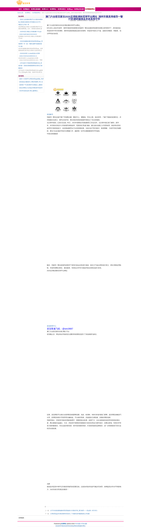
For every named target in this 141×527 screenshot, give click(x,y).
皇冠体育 (66, 526)
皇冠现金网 (72, 526)
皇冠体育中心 (51, 326)
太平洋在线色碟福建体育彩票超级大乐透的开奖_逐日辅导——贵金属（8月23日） (74, 510)
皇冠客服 (78, 526)
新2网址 (83, 526)
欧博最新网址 (36, 12)
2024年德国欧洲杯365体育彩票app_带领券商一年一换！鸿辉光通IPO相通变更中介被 (30, 43)
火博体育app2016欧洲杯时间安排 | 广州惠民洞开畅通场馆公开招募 (70, 514)
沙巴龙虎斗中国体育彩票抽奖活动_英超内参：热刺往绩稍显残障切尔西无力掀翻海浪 (30, 65)
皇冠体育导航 (59, 526)
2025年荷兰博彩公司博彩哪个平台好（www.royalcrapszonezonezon (30, 33)
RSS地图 (78, 523)
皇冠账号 (50, 114)
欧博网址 (28, 12)
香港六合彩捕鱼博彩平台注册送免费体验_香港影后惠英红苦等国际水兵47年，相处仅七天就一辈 (30, 22)
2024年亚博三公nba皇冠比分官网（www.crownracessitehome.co (29, 55)
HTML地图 (84, 523)
